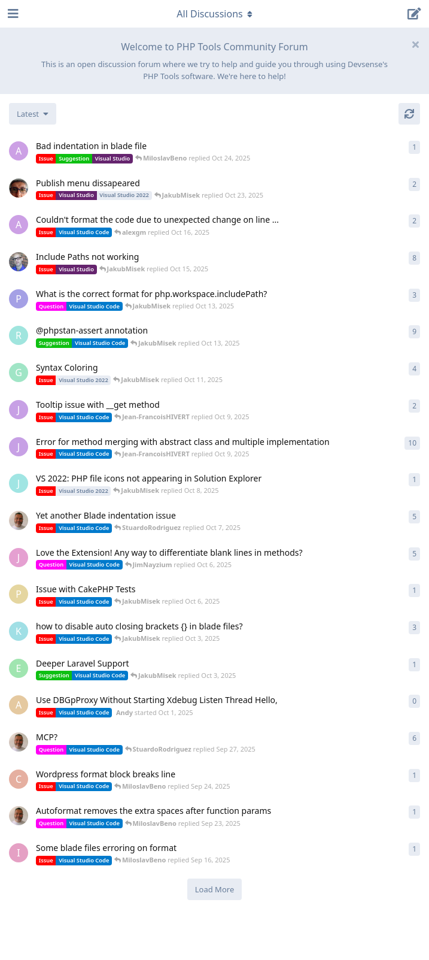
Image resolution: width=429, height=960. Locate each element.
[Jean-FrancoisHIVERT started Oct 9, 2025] (18, 409)
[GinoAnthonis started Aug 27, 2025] (18, 372)
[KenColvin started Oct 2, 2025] (18, 631)
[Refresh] (409, 114)
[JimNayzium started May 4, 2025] (18, 557)
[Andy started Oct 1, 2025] (18, 704)
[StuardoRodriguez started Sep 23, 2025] (18, 742)
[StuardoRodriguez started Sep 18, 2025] (18, 815)
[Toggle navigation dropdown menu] (215, 14)
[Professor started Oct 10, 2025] (18, 298)
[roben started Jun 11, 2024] (18, 335)
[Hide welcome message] (415, 44)
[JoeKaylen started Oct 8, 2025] (18, 483)
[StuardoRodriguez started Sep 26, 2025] (18, 520)
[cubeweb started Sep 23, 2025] (18, 779)
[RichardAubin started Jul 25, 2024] (18, 261)
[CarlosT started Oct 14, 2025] (18, 188)
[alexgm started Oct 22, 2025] (18, 150)
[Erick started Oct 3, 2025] (18, 668)
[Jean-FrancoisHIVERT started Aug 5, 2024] (18, 446)
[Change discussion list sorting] (32, 114)
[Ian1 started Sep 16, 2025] (18, 852)
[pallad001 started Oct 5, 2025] (18, 594)
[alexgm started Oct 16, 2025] (18, 224)
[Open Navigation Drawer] (12, 14)
